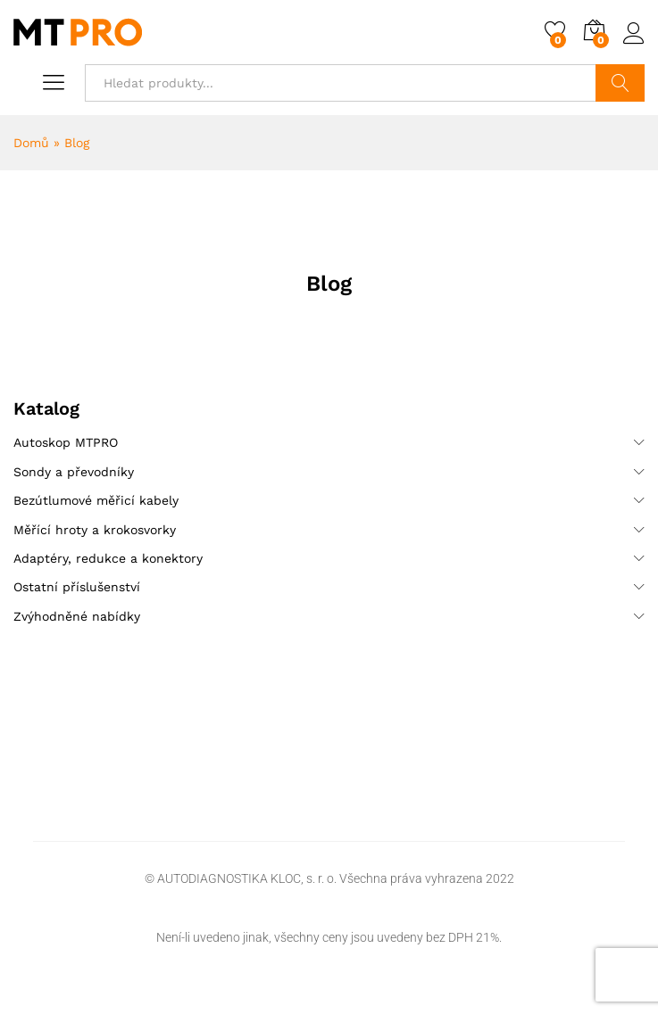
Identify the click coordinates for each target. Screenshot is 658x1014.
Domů (31, 143)
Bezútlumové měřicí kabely (96, 500)
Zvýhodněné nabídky (76, 616)
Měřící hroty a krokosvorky (94, 530)
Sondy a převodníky (73, 472)
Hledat (620, 83)
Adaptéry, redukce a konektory (108, 558)
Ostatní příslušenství (76, 587)
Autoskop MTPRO (65, 442)
